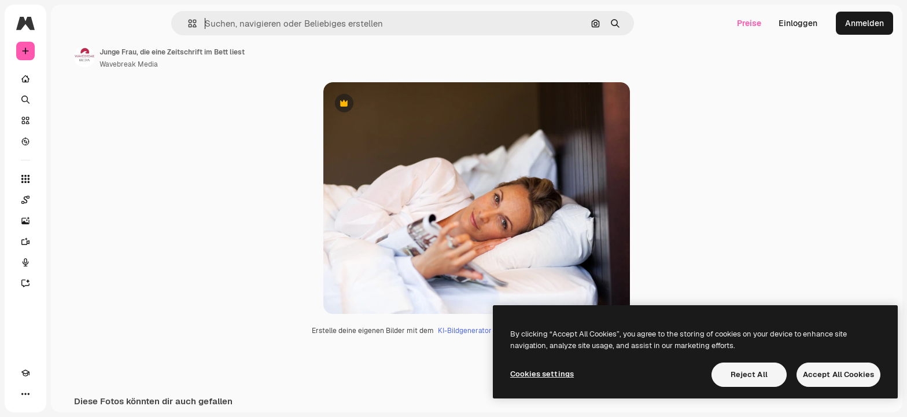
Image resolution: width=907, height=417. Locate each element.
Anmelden (864, 23)
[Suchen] (69, 99)
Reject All (749, 374)
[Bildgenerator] (69, 220)
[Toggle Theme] (46, 394)
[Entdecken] (69, 141)
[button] (232, 23)
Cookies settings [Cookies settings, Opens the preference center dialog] (542, 374)
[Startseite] (69, 79)
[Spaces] (69, 200)
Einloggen (798, 23)
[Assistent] (69, 283)
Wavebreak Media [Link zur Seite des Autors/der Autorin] (216, 64)
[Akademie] (25, 394)
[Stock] (69, 120)
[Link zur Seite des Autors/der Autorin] (172, 56)
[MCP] (67, 394)
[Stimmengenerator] (69, 262)
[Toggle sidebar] (113, 23)
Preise (749, 23)
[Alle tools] (69, 179)
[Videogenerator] (69, 241)
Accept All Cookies (838, 374)
